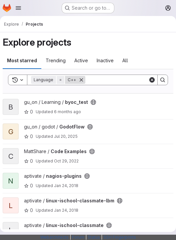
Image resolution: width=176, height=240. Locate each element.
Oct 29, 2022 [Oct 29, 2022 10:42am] (66, 160)
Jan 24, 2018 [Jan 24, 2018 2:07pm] (66, 185)
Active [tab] (81, 60)
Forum (78, 237)
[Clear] (152, 80)
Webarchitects (54, 237)
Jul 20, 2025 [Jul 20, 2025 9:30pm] (66, 136)
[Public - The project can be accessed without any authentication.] (93, 102)
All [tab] (125, 60)
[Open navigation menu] (18, 8)
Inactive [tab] (105, 60)
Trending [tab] (56, 60)
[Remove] (81, 80)
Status (94, 237)
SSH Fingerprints (119, 237)
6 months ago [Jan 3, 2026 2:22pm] (67, 111)
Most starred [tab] (22, 60)
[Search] (127, 80)
